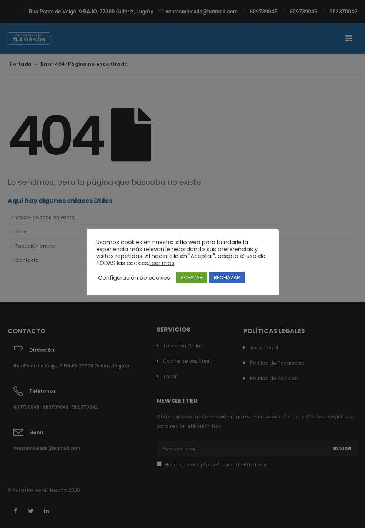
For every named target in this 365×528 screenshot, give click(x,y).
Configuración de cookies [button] (134, 277)
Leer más (162, 263)
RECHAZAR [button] (227, 277)
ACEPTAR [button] (191, 277)
